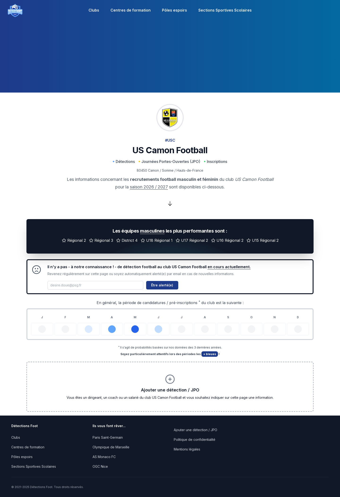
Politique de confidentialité (194, 440)
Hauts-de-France (190, 170)
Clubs (94, 10)
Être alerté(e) (162, 285)
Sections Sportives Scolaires (225, 10)
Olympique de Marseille (111, 447)
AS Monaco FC (104, 457)
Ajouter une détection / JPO (195, 430)
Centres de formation (130, 10)
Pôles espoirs (174, 10)
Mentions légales (187, 449)
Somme (168, 170)
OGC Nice (100, 466)
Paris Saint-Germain (108, 437)
